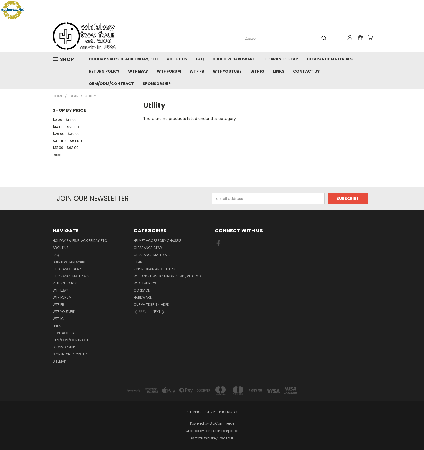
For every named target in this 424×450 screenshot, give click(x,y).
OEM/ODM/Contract (111, 83)
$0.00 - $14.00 (65, 119)
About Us (177, 59)
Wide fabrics (145, 283)
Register (79, 354)
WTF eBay (138, 71)
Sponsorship (157, 83)
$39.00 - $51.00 (67, 140)
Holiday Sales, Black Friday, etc (123, 59)
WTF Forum (169, 71)
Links (278, 71)
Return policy (104, 71)
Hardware (143, 297)
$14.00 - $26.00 (66, 127)
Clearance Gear (280, 59)
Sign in (59, 354)
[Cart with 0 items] (370, 37)
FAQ (200, 59)
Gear (138, 262)
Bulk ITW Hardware (234, 59)
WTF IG (257, 71)
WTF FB (197, 71)
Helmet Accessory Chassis (157, 240)
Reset (58, 154)
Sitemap (59, 361)
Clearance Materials (330, 59)
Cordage (142, 290)
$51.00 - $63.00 (66, 147)
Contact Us (306, 71)
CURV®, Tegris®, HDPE (151, 304)
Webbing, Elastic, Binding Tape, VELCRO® (167, 276)
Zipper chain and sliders (154, 269)
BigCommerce (222, 423)
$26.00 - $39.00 (66, 133)
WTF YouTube (227, 71)
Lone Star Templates (222, 430)
